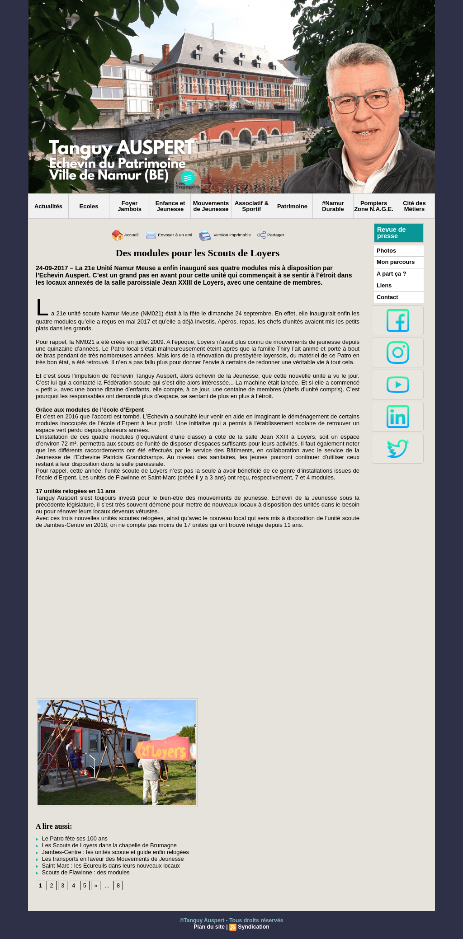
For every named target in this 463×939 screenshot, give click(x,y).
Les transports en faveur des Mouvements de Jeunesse (105, 857)
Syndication (253, 924)
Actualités (48, 206)
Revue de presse (391, 232)
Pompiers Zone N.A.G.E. (373, 206)
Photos (386, 250)
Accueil (109, 234)
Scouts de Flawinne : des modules (80, 870)
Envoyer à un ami (161, 234)
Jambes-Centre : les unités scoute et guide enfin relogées (108, 851)
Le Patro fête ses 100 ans (70, 838)
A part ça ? (391, 273)
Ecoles (89, 206)
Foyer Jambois (130, 206)
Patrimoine (292, 206)
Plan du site (209, 924)
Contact (387, 295)
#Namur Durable (333, 206)
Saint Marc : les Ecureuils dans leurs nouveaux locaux (104, 863)
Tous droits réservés (256, 918)
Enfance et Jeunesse (170, 206)
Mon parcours (394, 261)
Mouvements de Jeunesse (211, 206)
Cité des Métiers (414, 206)
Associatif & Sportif (252, 206)
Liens (384, 284)
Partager (285, 234)
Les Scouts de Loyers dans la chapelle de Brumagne (102, 844)
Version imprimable (230, 234)
